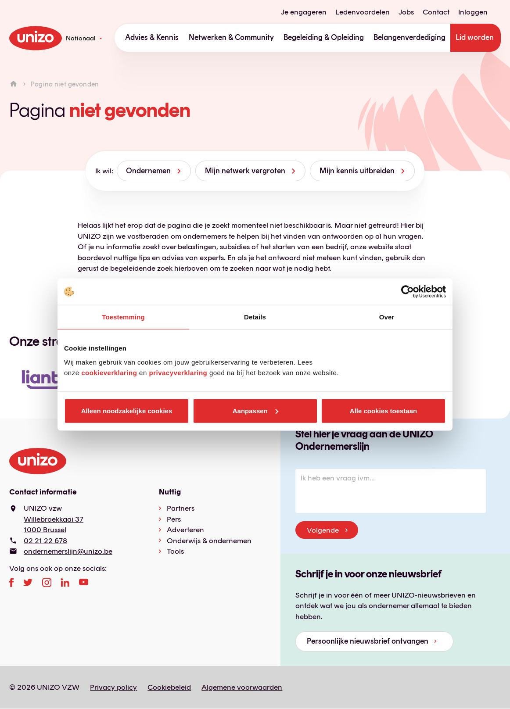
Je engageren (304, 12)
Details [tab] (255, 317)
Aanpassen (255, 410)
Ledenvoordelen (362, 12)
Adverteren (185, 529)
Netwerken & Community (231, 37)
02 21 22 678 (45, 540)
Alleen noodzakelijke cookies (126, 410)
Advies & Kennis (152, 37)
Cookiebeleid (169, 687)
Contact (436, 12)
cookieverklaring (109, 372)
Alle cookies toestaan (383, 410)
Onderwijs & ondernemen (209, 540)
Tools (175, 551)
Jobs (406, 12)
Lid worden (475, 37)
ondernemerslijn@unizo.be (68, 551)
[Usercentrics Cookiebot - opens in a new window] (407, 291)
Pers (174, 519)
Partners (180, 508)
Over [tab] (387, 317)
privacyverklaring (178, 372)
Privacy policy (113, 687)
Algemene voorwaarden (241, 687)
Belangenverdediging (409, 37)
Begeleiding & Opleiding (324, 37)
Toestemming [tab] (123, 317)
